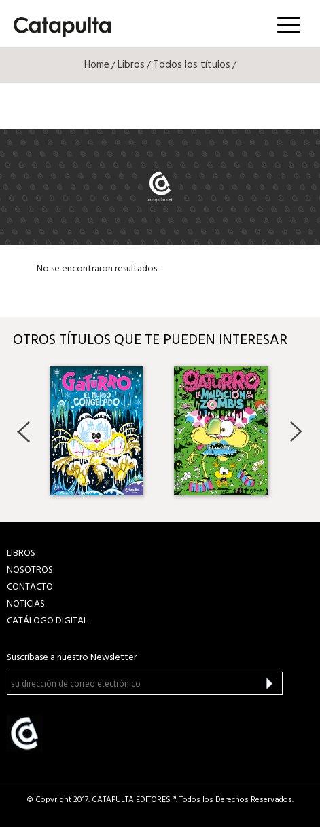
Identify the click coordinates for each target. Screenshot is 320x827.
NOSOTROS (30, 570)
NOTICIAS (26, 604)
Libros (131, 65)
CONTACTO (30, 587)
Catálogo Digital (47, 621)
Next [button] (295, 431)
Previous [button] (24, 431)
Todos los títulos (191, 65)
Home (96, 65)
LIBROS (21, 553)
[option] (98, 431)
